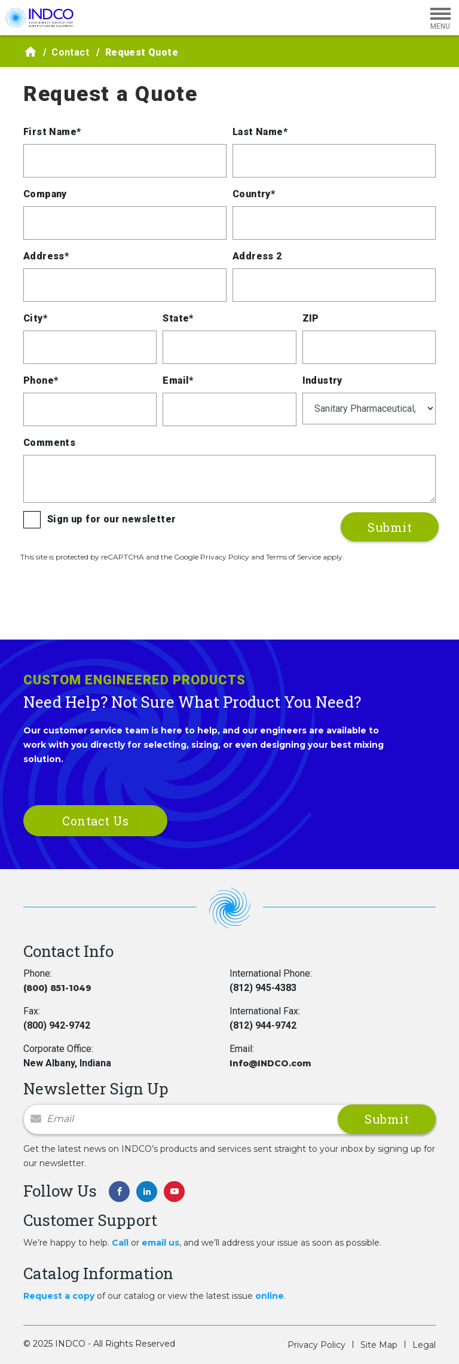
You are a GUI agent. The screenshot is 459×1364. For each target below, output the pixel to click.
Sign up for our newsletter (111, 519)
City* (35, 318)
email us (160, 1242)
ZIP (310, 318)
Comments (49, 442)
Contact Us (95, 820)
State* (178, 318)
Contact (70, 52)
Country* (253, 194)
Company (45, 194)
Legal (424, 1344)
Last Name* (259, 131)
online (269, 1295)
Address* (46, 256)
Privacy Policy (316, 1344)
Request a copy (58, 1295)
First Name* (52, 131)
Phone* (40, 380)
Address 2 (257, 256)
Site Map (378, 1344)
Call (120, 1242)
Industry (322, 380)
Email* (178, 380)
